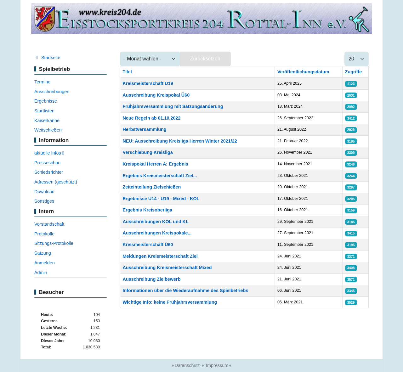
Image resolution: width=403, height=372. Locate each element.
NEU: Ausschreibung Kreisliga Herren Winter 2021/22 (180, 141)
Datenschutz (187, 365)
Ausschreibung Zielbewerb (152, 279)
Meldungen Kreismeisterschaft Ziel (160, 256)
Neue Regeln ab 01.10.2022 (152, 118)
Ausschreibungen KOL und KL (156, 221)
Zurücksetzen (205, 58)
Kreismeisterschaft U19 (148, 83)
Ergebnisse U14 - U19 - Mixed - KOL (161, 198)
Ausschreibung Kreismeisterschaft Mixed (167, 267)
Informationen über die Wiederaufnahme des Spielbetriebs (185, 290)
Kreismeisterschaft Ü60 (148, 244)
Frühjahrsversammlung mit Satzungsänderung (173, 106)
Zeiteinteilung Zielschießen (152, 186)
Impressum (217, 365)
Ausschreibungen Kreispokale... (157, 232)
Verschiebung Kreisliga (148, 152)
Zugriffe (353, 71)
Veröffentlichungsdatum (303, 71)
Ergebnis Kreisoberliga (148, 209)
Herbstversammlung (145, 129)
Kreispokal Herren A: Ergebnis (155, 163)
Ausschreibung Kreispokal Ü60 (156, 95)
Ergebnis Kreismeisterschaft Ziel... (160, 175)
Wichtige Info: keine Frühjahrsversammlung (170, 302)
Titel (127, 71)
